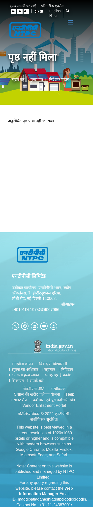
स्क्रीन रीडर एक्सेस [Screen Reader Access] (54, 6)
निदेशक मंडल (59, 79)
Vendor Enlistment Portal (49, 405)
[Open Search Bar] (69, 11)
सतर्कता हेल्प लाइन (25, 375)
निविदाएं (67, 369)
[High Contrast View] (38, 11)
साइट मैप (25, 400)
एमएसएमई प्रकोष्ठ (58, 375)
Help (75, 394)
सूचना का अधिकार (25, 369)
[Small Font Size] (15, 11)
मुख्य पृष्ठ (18, 79)
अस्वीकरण (63, 389)
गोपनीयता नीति (38, 389)
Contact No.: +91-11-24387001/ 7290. (49, 494)
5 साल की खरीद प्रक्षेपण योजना (42, 394)
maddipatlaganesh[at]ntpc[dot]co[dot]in (52, 488)
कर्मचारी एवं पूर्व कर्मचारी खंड (59, 400)
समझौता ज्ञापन (22, 364)
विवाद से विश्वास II (53, 364)
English (56, 11)
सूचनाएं (49, 369)
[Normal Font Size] (21, 11)
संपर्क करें (36, 381)
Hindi (55, 16)
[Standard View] (43, 11)
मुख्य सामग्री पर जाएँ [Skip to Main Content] (25, 6)
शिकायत (18, 381)
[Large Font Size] (27, 11)
